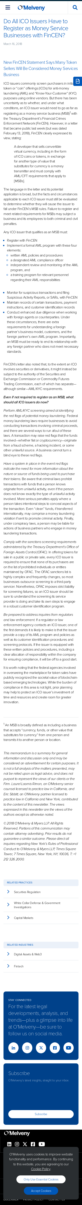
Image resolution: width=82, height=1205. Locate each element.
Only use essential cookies (41, 1179)
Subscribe (41, 1114)
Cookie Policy (40, 1168)
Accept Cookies (41, 1191)
